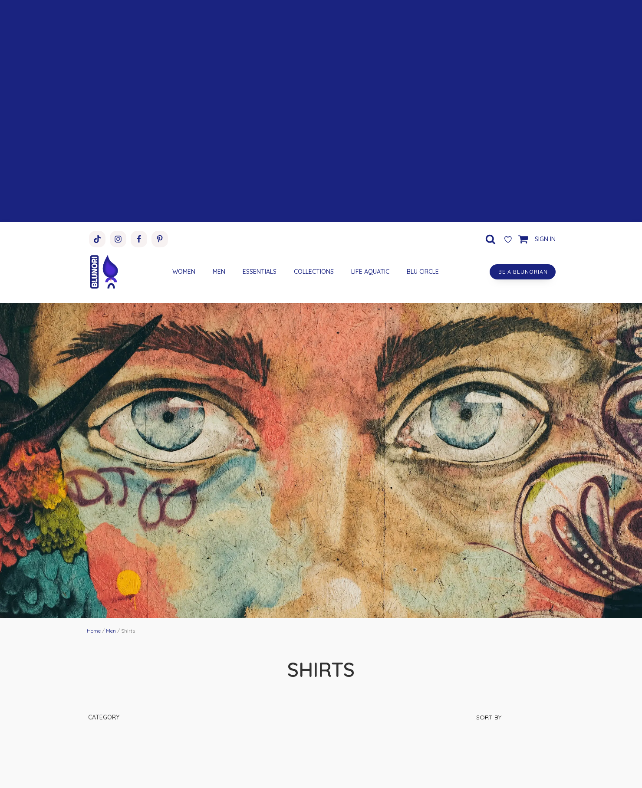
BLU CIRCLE (421, 272)
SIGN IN (545, 239)
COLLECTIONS (313, 272)
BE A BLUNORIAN (522, 271)
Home (94, 630)
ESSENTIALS (258, 272)
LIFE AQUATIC (369, 272)
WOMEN (182, 272)
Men (111, 630)
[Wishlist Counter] (507, 239)
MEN (217, 272)
